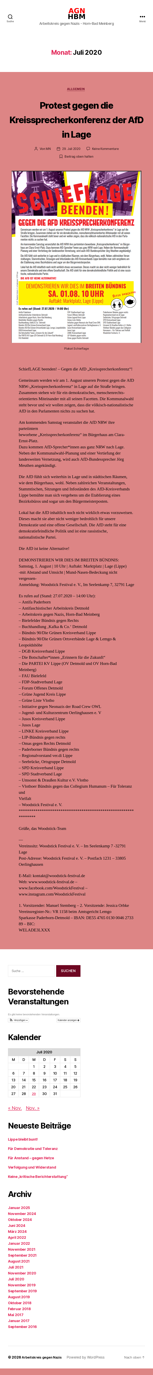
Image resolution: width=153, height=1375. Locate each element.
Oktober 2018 (19, 1309)
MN (47, 155)
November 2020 (22, 1280)
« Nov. (15, 1114)
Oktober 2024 (20, 1226)
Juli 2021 (16, 1274)
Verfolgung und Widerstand (32, 1174)
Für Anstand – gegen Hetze (31, 1164)
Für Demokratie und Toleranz (33, 1155)
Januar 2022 (19, 1250)
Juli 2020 (16, 1286)
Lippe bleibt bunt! (23, 1146)
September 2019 (22, 1297)
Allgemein (76, 95)
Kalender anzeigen (68, 1026)
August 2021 (19, 1268)
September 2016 (22, 1333)
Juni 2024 (16, 1232)
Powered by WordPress (89, 1364)
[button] (18, 1027)
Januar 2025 (19, 1214)
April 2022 (17, 1244)
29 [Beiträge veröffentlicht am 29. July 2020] (34, 1100)
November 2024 (22, 1220)
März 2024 (17, 1238)
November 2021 (21, 1256)
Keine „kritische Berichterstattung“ (38, 1183)
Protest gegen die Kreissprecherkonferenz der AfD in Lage (76, 125)
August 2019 (19, 1303)
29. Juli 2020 (70, 155)
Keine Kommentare (106, 155)
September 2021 (22, 1262)
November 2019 (22, 1292)
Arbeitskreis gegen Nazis (43, 1364)
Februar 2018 (19, 1315)
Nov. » (33, 1114)
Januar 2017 (18, 1327)
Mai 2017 (16, 1321)
